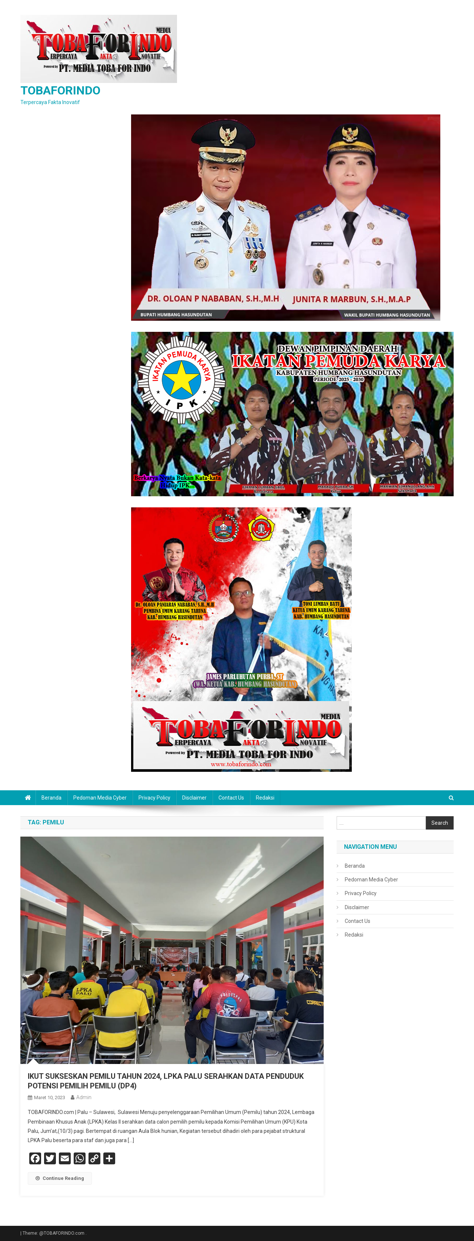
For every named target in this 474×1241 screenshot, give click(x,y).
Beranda (51, 798)
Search (439, 823)
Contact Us (231, 798)
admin (83, 1097)
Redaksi (265, 798)
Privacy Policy (154, 798)
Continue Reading (60, 1178)
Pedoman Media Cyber (100, 798)
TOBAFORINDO (60, 90)
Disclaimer (194, 798)
